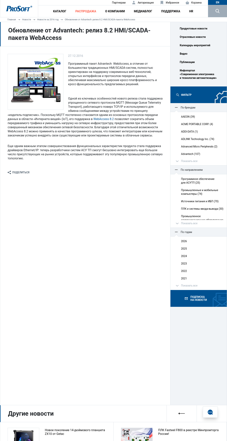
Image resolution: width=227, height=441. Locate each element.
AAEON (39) (188, 116)
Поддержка (170, 11)
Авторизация (146, 2)
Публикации (187, 62)
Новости (26, 19)
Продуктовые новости (193, 28)
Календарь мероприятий (195, 45)
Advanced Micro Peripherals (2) (199, 146)
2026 (184, 241)
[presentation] (182, 413)
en (217, 2)
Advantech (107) (190, 153)
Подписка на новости (198, 298)
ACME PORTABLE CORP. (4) (197, 124)
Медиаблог (143, 11)
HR (191, 11)
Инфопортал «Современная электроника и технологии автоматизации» (198, 74)
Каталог (59, 11)
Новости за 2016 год (48, 19)
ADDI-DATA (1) (189, 131)
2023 (184, 263)
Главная (11, 19)
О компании (115, 11)
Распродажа (85, 11)
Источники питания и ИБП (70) (200, 201)
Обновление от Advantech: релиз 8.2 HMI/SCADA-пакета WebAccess (100, 19)
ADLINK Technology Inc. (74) (197, 139)
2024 (184, 256)
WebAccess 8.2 (103, 119)
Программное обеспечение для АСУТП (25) (198, 180)
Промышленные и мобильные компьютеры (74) (199, 192)
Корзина (196, 2)
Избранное (172, 2)
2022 (184, 271)
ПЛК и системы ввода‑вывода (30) (202, 208)
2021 (184, 278)
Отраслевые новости (193, 36)
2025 (184, 248)
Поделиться (20, 172)
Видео (183, 53)
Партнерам (119, 2)
